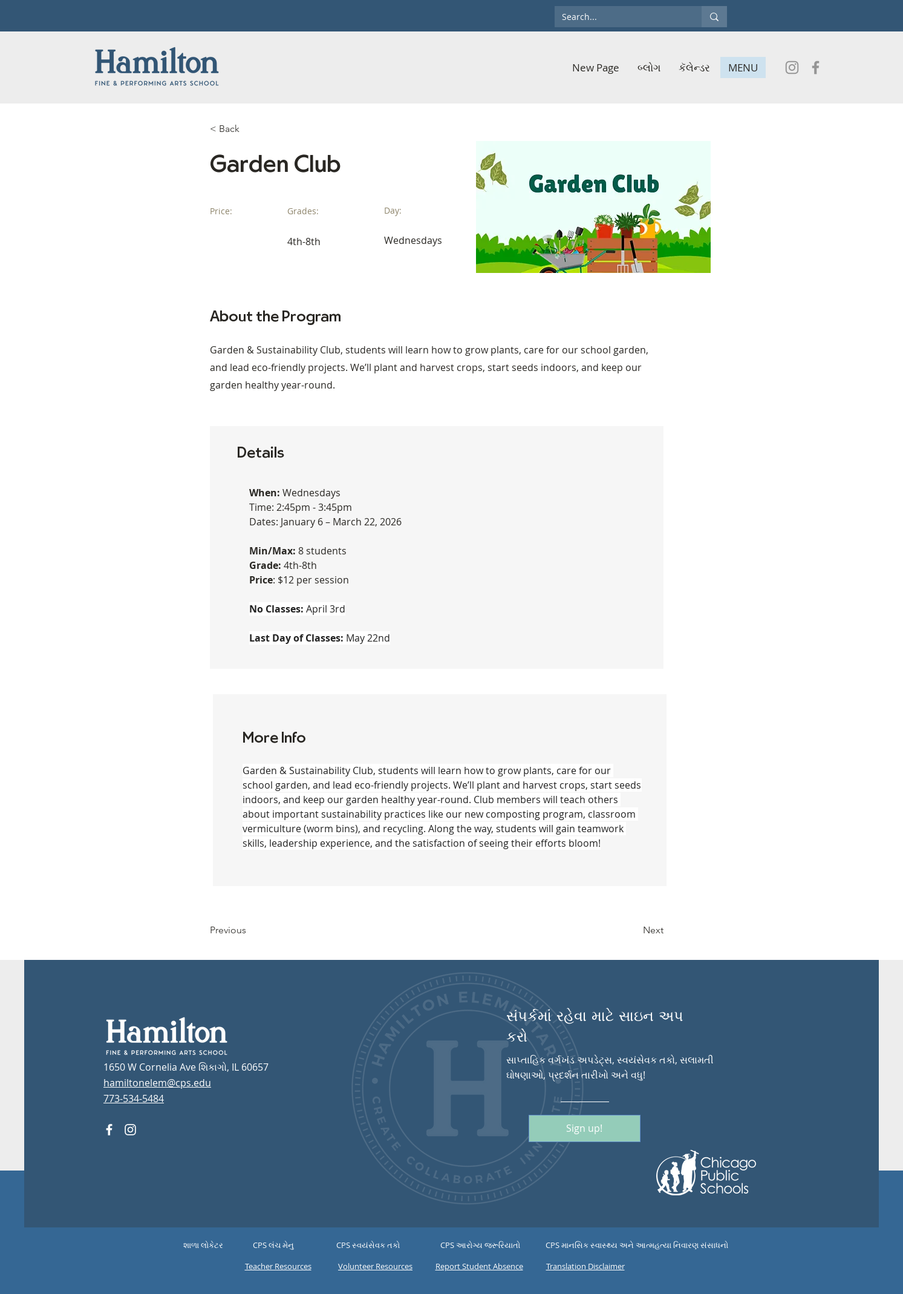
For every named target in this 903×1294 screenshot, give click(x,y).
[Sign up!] (585, 1128)
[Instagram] (792, 67)
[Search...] (619, 17)
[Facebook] (815, 67)
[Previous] (249, 930)
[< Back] (249, 129)
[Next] (633, 930)
